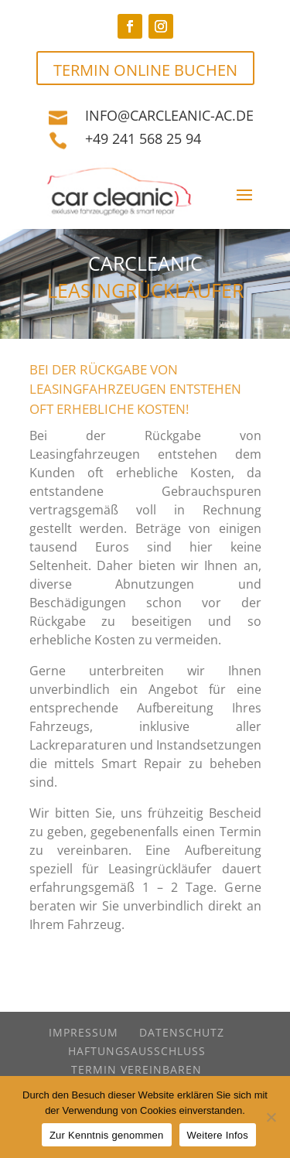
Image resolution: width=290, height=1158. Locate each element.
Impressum (83, 1032)
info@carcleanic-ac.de (169, 115)
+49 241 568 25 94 (143, 138)
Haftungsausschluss (137, 1051)
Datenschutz (181, 1032)
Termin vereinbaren (136, 1069)
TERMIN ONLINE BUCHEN (145, 70)
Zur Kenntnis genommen (106, 1135)
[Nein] (270, 1117)
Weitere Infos (218, 1135)
